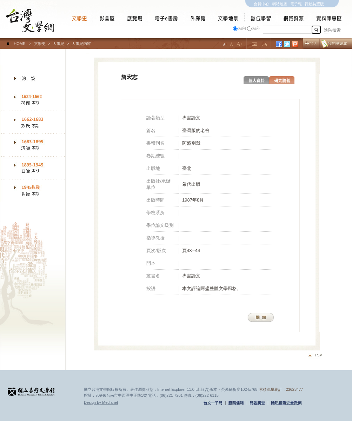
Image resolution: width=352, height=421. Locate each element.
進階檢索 (332, 30)
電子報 (296, 4)
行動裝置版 (314, 4)
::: (1, 40)
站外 (256, 28)
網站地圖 (279, 4)
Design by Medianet (101, 402)
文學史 (40, 43)
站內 (242, 28)
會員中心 (261, 4)
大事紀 (58, 43)
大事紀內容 (81, 43)
